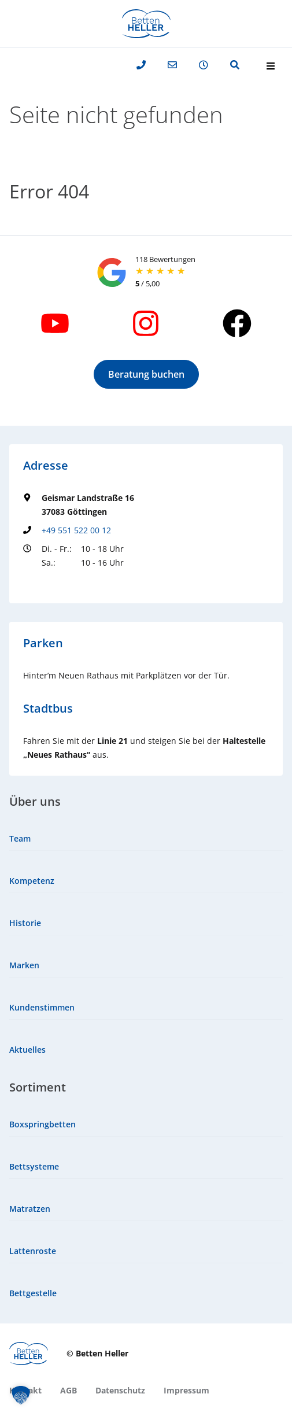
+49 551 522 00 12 (76, 530)
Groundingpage (53, 583)
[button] (146, 374)
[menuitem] (146, 839)
